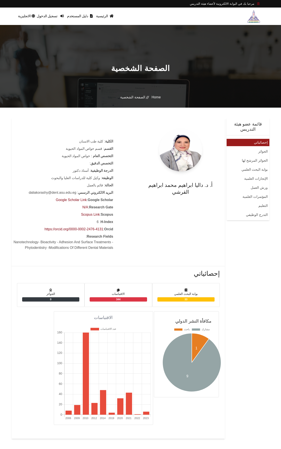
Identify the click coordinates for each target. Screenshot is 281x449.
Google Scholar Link (71, 200)
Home (156, 97)
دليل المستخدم (80, 16)
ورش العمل (259, 187)
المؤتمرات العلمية (255, 196)
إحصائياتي (261, 142)
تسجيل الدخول (50, 16)
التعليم (263, 205)
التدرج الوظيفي (256, 215)
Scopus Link (90, 214)
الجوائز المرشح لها (255, 160)
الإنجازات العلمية (255, 178)
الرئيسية (105, 16)
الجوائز (263, 151)
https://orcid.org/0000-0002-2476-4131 (74, 229)
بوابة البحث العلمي (254, 169)
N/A (85, 207)
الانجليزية (26, 16)
